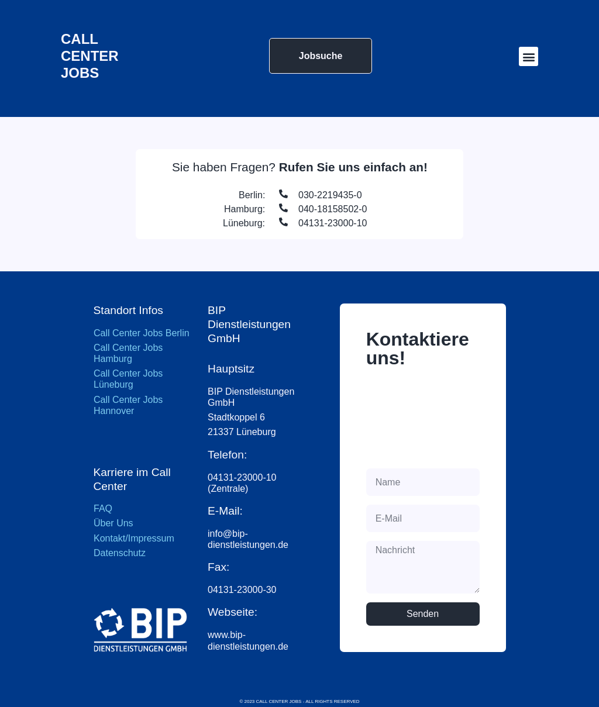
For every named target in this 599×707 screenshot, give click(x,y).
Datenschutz (120, 553)
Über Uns (113, 523)
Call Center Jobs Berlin (142, 333)
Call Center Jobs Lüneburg (128, 378)
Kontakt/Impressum (134, 538)
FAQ (103, 508)
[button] (528, 56)
